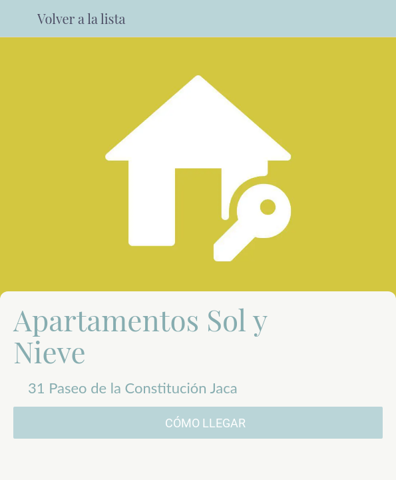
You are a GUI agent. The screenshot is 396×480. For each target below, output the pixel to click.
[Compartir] (198, 464)
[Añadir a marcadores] (323, 464)
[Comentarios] (73, 464)
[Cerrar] (19, 19)
